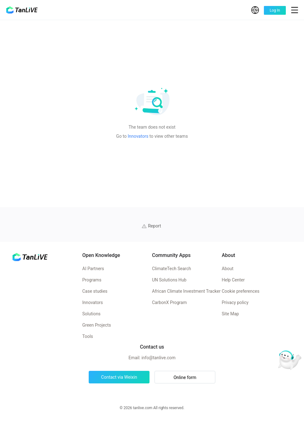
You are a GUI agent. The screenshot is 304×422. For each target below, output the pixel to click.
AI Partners (93, 268)
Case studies (94, 291)
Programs (92, 279)
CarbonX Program (169, 302)
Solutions (91, 313)
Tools (87, 336)
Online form (185, 377)
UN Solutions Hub (169, 279)
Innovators (138, 136)
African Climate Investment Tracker (186, 291)
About (227, 268)
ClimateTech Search (171, 268)
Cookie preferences (240, 291)
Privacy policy (235, 302)
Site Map (230, 313)
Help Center (233, 279)
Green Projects (96, 325)
